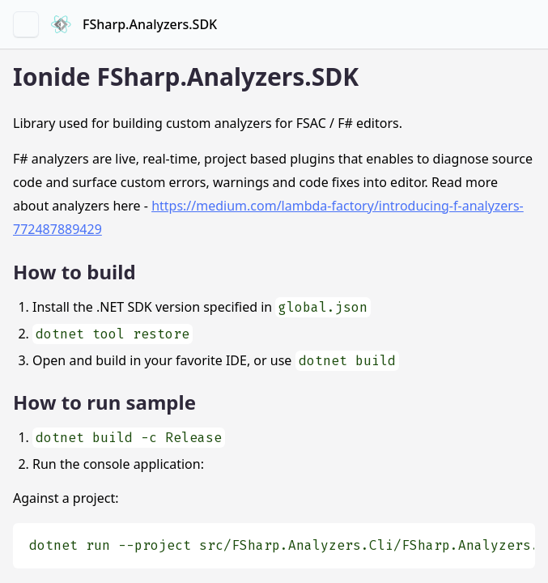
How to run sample (104, 402)
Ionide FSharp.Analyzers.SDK (186, 76)
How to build (74, 271)
